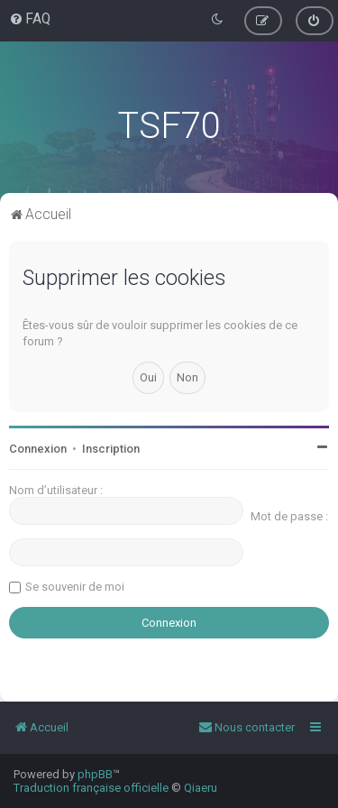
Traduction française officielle (91, 787)
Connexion (38, 448)
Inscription (111, 448)
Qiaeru (200, 787)
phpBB (95, 774)
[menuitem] (30, 19)
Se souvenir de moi (74, 586)
